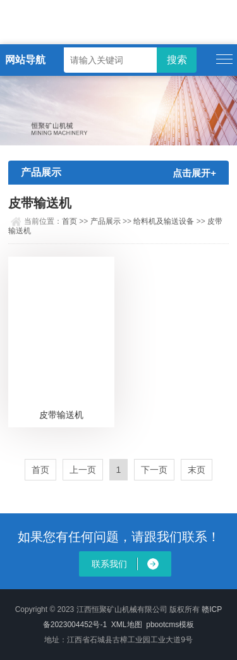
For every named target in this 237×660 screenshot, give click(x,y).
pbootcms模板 (170, 624)
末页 (196, 470)
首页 (69, 221)
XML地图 (126, 624)
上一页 (83, 470)
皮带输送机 (61, 415)
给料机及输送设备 (163, 221)
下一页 (154, 470)
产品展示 (105, 221)
